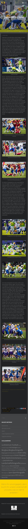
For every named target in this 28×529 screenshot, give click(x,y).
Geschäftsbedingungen (16, 522)
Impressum (8, 522)
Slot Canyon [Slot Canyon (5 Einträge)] (4, 472)
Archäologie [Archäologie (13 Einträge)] (13, 447)
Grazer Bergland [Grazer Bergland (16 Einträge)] (19, 455)
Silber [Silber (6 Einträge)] (24, 470)
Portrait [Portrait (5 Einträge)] (16, 470)
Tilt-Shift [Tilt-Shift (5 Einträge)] (3, 475)
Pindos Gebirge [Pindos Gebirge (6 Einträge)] (11, 470)
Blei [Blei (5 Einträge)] (12, 453)
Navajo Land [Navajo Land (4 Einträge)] (11, 468)
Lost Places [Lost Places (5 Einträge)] (7, 466)
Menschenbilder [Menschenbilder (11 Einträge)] (14, 466)
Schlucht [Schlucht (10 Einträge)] (20, 470)
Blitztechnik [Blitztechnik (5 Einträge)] (15, 453)
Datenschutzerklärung (13, 523)
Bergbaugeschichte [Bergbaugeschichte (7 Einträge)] (6, 453)
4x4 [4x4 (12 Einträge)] (3, 445)
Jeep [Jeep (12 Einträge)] (4, 460)
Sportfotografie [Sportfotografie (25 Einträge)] (19, 472)
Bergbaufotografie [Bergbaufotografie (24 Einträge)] (16, 450)
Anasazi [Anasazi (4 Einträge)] (19, 445)
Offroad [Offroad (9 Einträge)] (16, 468)
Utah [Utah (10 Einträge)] (19, 475)
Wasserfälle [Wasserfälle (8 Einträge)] (5, 477)
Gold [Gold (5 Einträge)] (13, 455)
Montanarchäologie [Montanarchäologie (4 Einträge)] (5, 468)
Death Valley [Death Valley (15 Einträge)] (22, 453)
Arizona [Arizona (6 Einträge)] (19, 447)
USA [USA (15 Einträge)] (16, 475)
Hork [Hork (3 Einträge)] (2, 460)
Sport (9, 409)
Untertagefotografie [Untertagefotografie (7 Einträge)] (10, 475)
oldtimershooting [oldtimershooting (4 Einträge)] (21, 468)
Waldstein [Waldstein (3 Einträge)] (22, 475)
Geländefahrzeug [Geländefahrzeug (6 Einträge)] (8, 455)
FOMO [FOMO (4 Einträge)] (3, 455)
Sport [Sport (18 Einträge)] (11, 472)
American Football (11, 408)
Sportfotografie (6, 411)
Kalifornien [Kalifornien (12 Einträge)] (9, 460)
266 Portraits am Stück (6, 428)
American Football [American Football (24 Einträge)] (11, 445)
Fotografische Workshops (6, 436)
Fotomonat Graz (5, 425)
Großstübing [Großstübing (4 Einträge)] (23, 458)
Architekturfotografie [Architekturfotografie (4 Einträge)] (5, 447)
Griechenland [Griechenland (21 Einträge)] (16, 458)
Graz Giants (5, 409)
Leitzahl (3, 431)
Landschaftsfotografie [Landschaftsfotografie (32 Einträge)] (11, 463)
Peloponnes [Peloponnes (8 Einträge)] (5, 470)
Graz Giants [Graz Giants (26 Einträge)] (6, 458)
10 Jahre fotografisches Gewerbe (8, 433)
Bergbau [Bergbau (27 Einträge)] (5, 450)
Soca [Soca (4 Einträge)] (8, 472)
